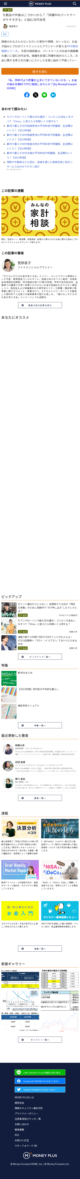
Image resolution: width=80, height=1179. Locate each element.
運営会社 (19, 1102)
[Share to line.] (44, 95)
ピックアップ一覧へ (40, 656)
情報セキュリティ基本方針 (29, 1108)
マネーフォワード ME (26, 1145)
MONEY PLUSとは (24, 1097)
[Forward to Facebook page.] (40, 1081)
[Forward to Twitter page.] (40, 1089)
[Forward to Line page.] (40, 1072)
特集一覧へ (40, 725)
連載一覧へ (40, 948)
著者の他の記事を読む (40, 305)
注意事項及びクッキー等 (28, 1118)
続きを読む (40, 71)
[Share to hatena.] (53, 95)
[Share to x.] (35, 95)
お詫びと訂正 (22, 1140)
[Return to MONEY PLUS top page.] (40, 3)
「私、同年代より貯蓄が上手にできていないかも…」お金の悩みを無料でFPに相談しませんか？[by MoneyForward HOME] (42, 84)
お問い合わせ (22, 1124)
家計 (5, 34)
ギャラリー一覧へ (40, 1039)
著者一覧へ (40, 798)
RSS (17, 1135)
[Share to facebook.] (27, 95)
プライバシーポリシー (26, 1113)
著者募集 (19, 1129)
